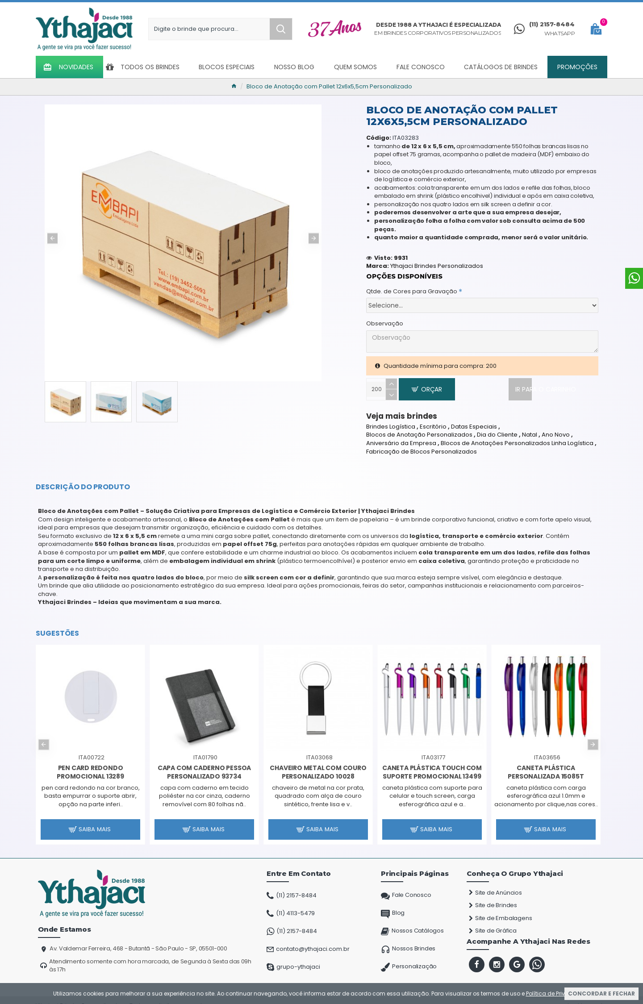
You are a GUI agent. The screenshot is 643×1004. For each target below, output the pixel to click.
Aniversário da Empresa (401, 436)
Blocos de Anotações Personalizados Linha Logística (517, 436)
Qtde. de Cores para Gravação (411, 283)
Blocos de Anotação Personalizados (419, 427)
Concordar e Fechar (601, 993)
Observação (384, 315)
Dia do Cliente (497, 427)
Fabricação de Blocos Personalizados (421, 444)
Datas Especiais (474, 419)
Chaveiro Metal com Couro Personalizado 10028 (318, 764)
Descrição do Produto (83, 479)
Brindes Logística (390, 419)
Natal (529, 427)
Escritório (433, 419)
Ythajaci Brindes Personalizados (436, 258)
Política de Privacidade (557, 993)
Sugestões (57, 625)
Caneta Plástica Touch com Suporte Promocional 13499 (432, 764)
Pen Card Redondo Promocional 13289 (90, 764)
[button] (52, 238)
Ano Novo (556, 427)
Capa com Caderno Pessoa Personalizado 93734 (204, 764)
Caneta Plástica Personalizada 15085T (546, 764)
